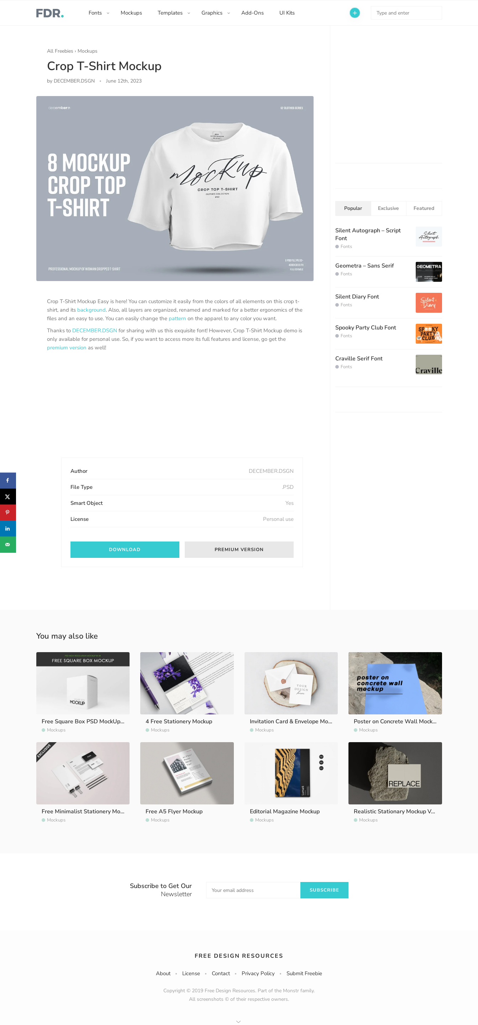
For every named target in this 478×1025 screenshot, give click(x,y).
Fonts (95, 12)
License (191, 973)
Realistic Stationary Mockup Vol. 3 (398, 811)
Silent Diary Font (357, 297)
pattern (177, 318)
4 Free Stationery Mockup (179, 721)
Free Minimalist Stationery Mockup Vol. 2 (95, 811)
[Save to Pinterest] (8, 512)
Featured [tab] (424, 208)
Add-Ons (252, 12)
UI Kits (287, 12)
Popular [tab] (353, 208)
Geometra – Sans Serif (364, 266)
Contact (221, 973)
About (163, 973)
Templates (170, 12)
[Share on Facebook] (8, 480)
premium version (66, 347)
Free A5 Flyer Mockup (174, 811)
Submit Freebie (304, 973)
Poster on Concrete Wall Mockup (396, 721)
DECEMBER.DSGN (94, 330)
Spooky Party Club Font (365, 328)
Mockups (131, 12)
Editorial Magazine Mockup (285, 811)
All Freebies (60, 51)
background (91, 309)
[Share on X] (8, 496)
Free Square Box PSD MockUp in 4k (88, 721)
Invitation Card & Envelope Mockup (295, 721)
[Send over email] (8, 545)
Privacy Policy (258, 973)
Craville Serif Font (359, 359)
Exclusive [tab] (388, 208)
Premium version (239, 549)
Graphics (211, 12)
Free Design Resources (239, 956)
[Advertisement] (100, 410)
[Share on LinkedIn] (8, 529)
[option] (175, 188)
